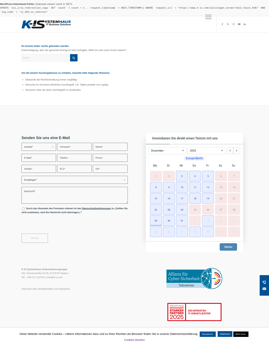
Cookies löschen (134, 339)
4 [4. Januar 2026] (234, 221)
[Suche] (49, 57)
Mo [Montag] (155, 165)
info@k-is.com (55, 277)
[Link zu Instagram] (233, 24)
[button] (181, 175)
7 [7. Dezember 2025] (234, 176)
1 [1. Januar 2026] (195, 221)
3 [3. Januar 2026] (221, 221)
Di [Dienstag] (168, 165)
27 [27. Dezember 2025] (221, 209)
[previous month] (230, 150)
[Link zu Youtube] (239, 24)
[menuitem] (207, 24)
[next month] (236, 150)
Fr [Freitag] (207, 165)
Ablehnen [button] (225, 334)
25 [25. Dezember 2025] (195, 209)
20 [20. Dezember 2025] (221, 198)
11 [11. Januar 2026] (234, 232)
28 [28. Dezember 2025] (234, 209)
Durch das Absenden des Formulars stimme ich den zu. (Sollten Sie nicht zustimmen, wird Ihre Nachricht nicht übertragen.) (74, 210)
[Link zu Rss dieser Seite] (228, 24)
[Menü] (207, 24)
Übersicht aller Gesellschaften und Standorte (45, 288)
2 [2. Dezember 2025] (169, 176)
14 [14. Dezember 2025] (234, 187)
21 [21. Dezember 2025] (234, 198)
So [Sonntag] (233, 165)
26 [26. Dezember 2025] (208, 209)
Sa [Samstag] (220, 165)
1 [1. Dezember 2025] (156, 176)
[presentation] (49, 224)
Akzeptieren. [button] (207, 334)
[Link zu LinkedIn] (245, 24)
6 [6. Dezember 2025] (221, 176)
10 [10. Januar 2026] (221, 232)
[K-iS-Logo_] (46, 24)
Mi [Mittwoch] (181, 165)
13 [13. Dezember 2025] (221, 187)
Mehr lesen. (241, 334)
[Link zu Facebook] (222, 24)
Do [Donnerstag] (194, 165)
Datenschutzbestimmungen (96, 208)
